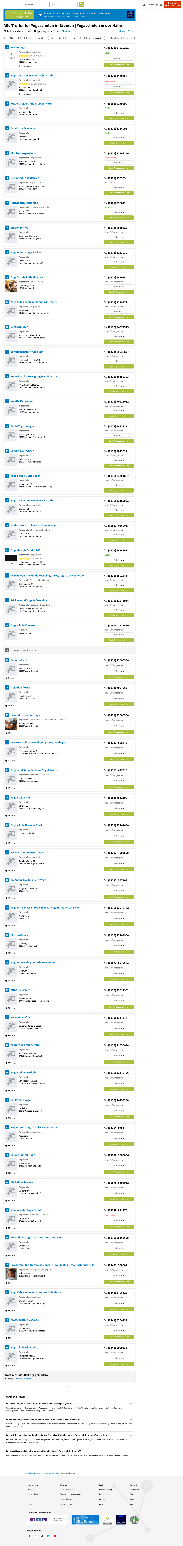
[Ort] (64, 4)
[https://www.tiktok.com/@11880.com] (42, 1536)
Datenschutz (135, 1494)
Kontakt (102, 1499)
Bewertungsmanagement (70, 1494)
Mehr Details (119, 58)
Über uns (30, 1489)
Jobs (29, 1499)
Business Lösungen (68, 1504)
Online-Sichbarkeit (68, 1489)
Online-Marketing (67, 1499)
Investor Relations (34, 1494)
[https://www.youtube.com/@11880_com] (54, 1536)
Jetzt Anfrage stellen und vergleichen (20, 14)
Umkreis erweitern (23, 1378)
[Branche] (36, 4)
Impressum (134, 1489)
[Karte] (123, 31)
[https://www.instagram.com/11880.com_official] (35, 1536)
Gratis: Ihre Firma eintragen (172, 4)
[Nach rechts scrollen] (133, 38)
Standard (67, 31)
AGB (132, 1499)
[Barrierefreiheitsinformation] (158, 4)
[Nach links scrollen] (5, 38)
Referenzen (104, 1494)
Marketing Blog (105, 1489)
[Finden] (81, 4)
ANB (132, 1504)
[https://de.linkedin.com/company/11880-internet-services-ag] (48, 1536)
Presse (29, 1504)
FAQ (101, 1504)
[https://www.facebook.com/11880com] (29, 1536)
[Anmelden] (149, 4)
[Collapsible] (131, 1403)
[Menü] (162, 4)
